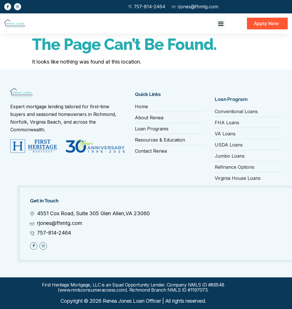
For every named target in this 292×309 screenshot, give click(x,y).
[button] (221, 23)
